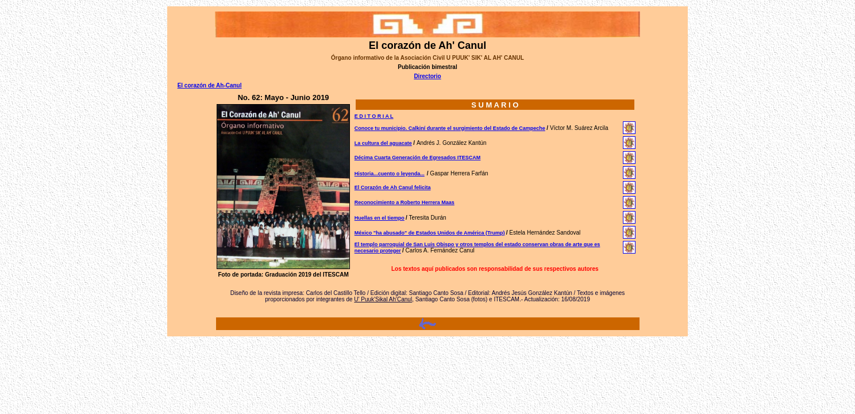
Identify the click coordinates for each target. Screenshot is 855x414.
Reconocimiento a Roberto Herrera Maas (405, 202)
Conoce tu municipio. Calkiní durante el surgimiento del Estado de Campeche (450, 128)
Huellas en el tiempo (380, 218)
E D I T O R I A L (374, 116)
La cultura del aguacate (383, 143)
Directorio (427, 76)
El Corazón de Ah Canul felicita (393, 187)
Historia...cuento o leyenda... (390, 174)
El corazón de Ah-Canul (210, 85)
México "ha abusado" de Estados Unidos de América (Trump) (430, 233)
